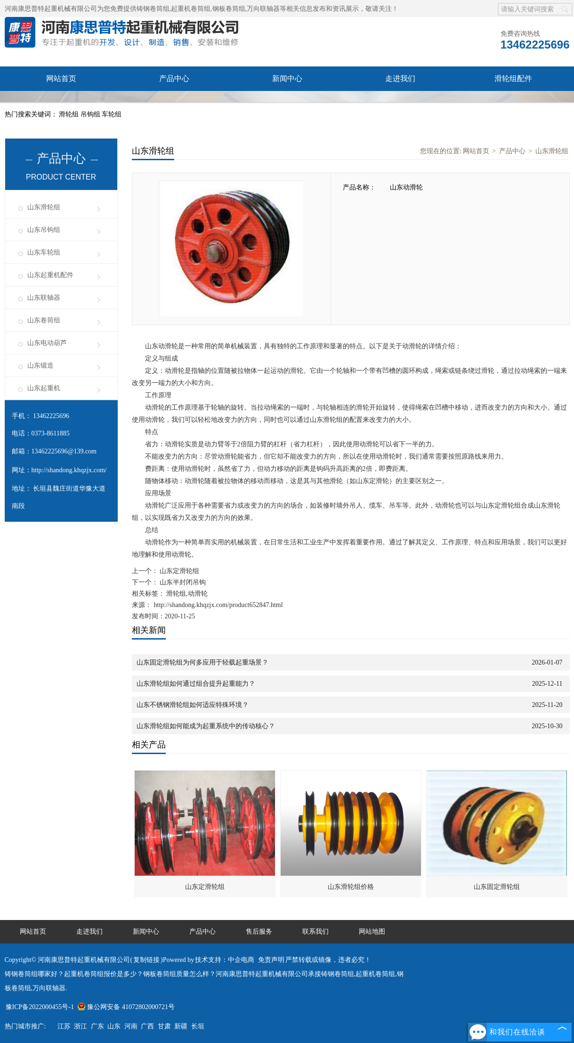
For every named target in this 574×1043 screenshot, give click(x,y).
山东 (114, 1026)
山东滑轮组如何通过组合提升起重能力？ (196, 683)
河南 (130, 1026)
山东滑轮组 (43, 207)
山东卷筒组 (43, 320)
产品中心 (174, 78)
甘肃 (164, 1026)
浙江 (80, 1026)
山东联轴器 (43, 297)
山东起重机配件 (50, 275)
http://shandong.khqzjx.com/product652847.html (218, 604)
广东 (97, 1026)
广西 (147, 1026)
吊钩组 (91, 114)
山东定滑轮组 (179, 571)
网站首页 (61, 78)
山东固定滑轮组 (497, 886)
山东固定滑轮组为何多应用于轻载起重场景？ (202, 662)
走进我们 (400, 78)
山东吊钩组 (43, 229)
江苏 (64, 1026)
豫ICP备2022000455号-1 (40, 1006)
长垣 (197, 1026)
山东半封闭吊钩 (182, 582)
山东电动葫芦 (47, 342)
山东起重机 (43, 388)
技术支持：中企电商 (224, 959)
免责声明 (271, 959)
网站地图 (372, 931)
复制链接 (146, 959)
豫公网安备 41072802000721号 (126, 1006)
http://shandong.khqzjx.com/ (69, 470)
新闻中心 (287, 78)
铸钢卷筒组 (153, 8)
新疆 (180, 1026)
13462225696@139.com (64, 451)
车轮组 (111, 114)
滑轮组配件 (513, 78)
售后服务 (61, 103)
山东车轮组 (43, 252)
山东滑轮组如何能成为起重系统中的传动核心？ (206, 726)
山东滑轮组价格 (351, 886)
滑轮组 (70, 114)
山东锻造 (40, 365)
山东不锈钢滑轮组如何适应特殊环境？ (193, 704)
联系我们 (174, 103)
